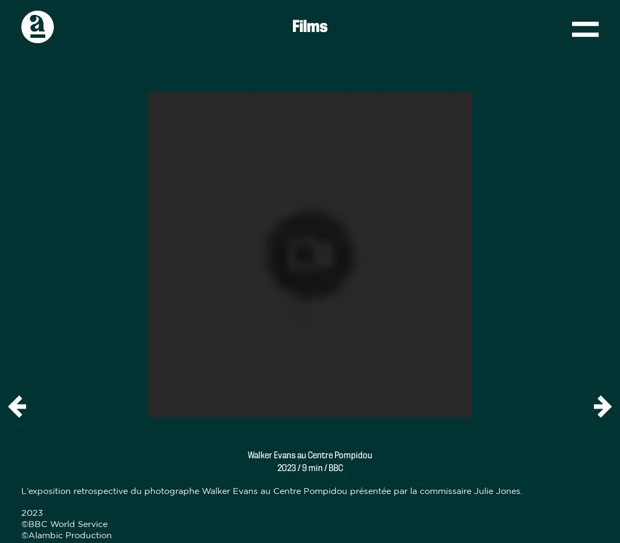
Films (310, 27)
